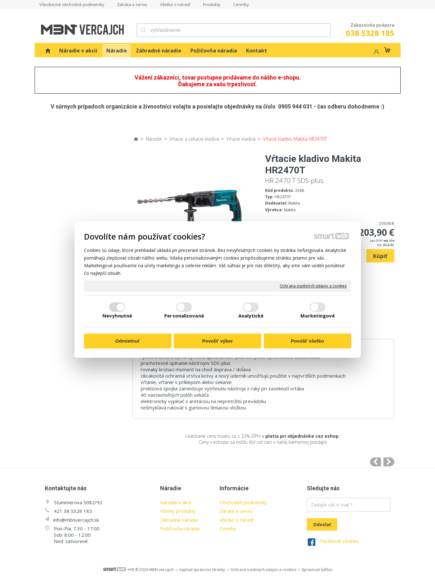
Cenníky (228, 528)
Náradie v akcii (175, 502)
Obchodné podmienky (243, 502)
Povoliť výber (217, 341)
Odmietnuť (127, 341)
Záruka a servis (236, 511)
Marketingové (317, 316)
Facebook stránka (339, 541)
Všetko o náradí (236, 520)
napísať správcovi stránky (202, 569)
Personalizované (184, 316)
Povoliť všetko (307, 341)
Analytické (251, 316)
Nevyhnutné (117, 316)
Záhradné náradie (179, 520)
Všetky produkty (178, 511)
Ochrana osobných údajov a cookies (313, 286)
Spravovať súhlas (317, 569)
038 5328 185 (370, 33)
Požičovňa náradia (180, 528)
